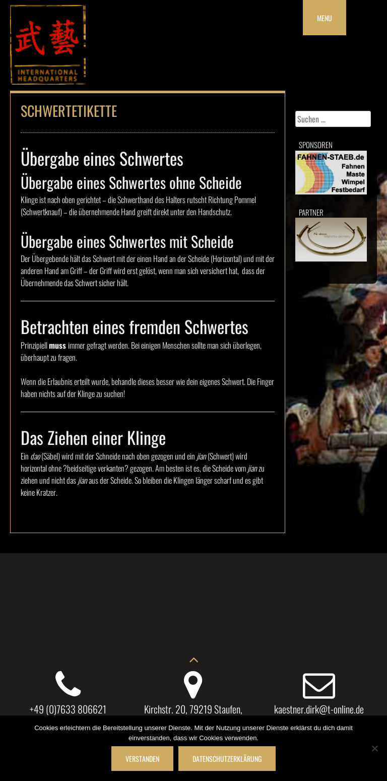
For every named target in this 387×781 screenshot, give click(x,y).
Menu (324, 18)
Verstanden (142, 758)
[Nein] (374, 748)
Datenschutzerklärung (227, 758)
